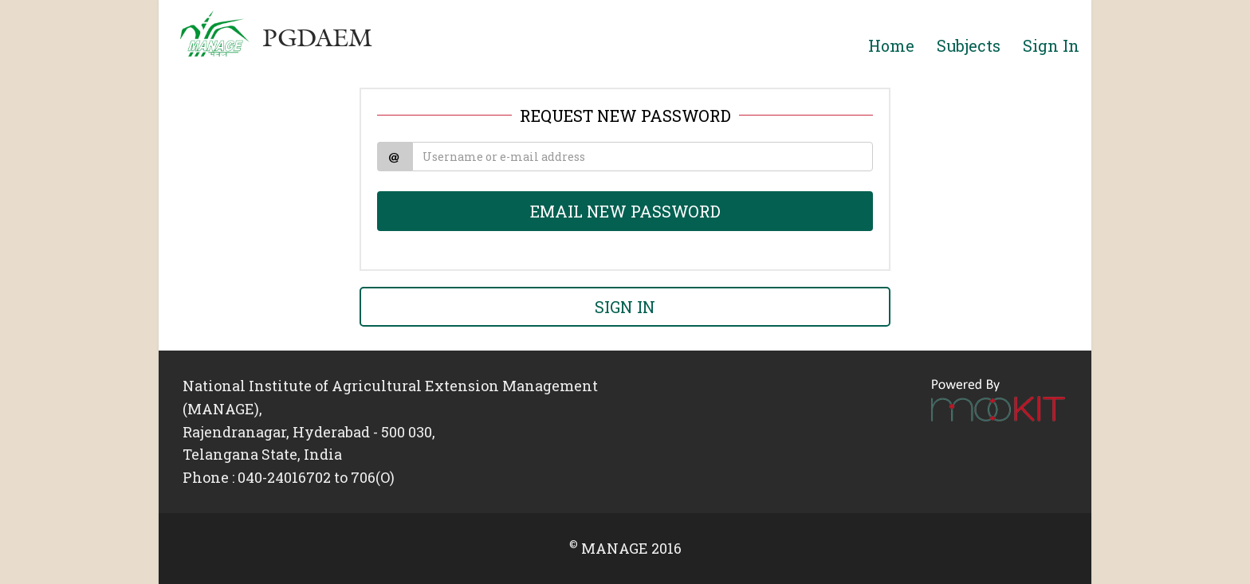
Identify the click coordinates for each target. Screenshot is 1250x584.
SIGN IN (625, 306)
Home (891, 45)
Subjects (968, 45)
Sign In (1051, 45)
